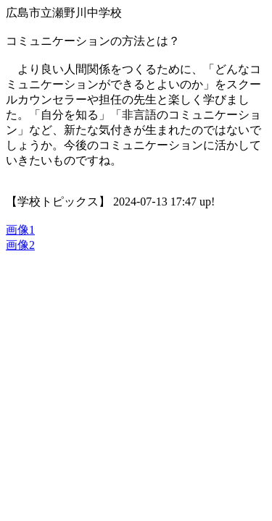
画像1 (20, 230)
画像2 (20, 245)
